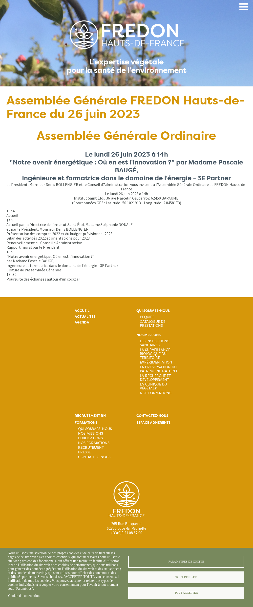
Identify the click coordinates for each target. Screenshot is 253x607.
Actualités (85, 316)
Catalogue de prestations (152, 323)
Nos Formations (155, 393)
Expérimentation (156, 362)
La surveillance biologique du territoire (155, 353)
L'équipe (147, 317)
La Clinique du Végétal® (153, 386)
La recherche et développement (155, 377)
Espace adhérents (153, 422)
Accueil (82, 310)
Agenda (82, 322)
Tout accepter (186, 592)
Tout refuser (186, 577)
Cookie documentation (24, 596)
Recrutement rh (90, 415)
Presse (84, 452)
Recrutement (91, 447)
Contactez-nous (94, 457)
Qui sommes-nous (153, 310)
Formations (86, 422)
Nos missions (148, 335)
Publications (90, 438)
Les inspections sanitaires (154, 343)
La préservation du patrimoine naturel (159, 369)
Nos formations (93, 443)
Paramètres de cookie (186, 561)
